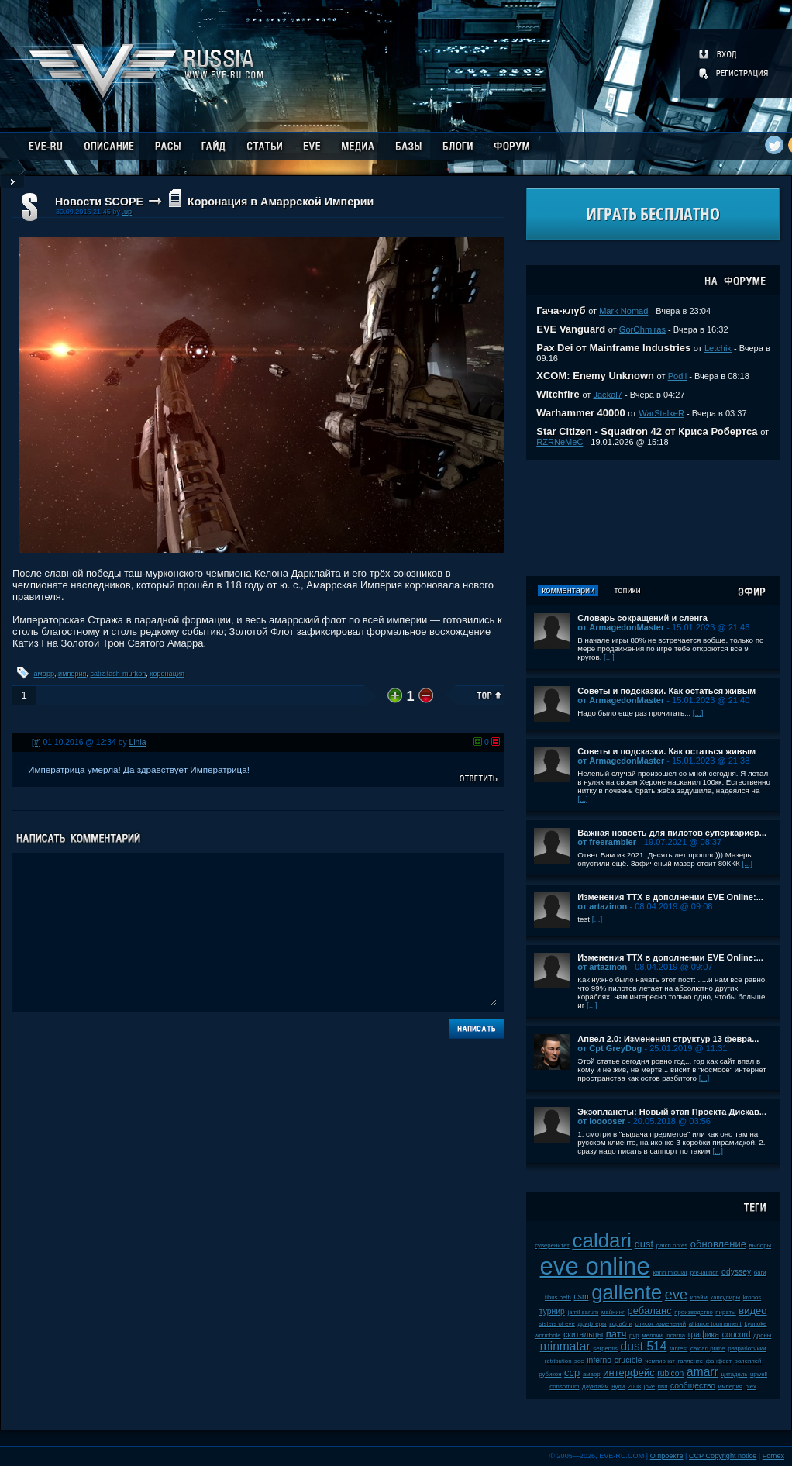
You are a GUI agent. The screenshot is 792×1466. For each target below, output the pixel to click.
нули (618, 1386)
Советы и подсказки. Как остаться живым (666, 690)
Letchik (718, 348)
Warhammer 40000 (580, 413)
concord (736, 1334)
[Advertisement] (653, 518)
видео (752, 1310)
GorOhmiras (642, 329)
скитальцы (583, 1334)
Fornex (773, 1456)
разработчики (747, 1348)
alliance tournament (715, 1323)
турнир (552, 1311)
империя (72, 674)
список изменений (660, 1323)
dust (644, 1244)
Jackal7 (607, 394)
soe (579, 1360)
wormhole (548, 1335)
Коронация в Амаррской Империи (281, 201)
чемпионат (660, 1360)
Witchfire (558, 394)
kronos (752, 1297)
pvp (634, 1335)
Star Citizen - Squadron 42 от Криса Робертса (646, 431)
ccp (572, 1372)
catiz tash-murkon (118, 674)
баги (760, 1272)
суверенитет (552, 1245)
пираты (725, 1312)
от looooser (601, 1121)
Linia (137, 742)
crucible (628, 1360)
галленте (690, 1360)
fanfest (678, 1348)
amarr (702, 1371)
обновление (718, 1244)
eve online (595, 1266)
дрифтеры (591, 1323)
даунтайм (595, 1386)
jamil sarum (582, 1312)
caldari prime (707, 1348)
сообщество (692, 1385)
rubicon (670, 1373)
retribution (558, 1360)
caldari (602, 1240)
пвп (663, 1386)
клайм (699, 1297)
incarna (676, 1335)
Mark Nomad (623, 311)
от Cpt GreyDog (609, 1048)
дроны (762, 1335)
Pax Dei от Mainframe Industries (613, 348)
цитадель (734, 1374)
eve (676, 1294)
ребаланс (649, 1310)
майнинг (613, 1312)
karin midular (670, 1272)
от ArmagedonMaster (620, 627)
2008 (634, 1386)
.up (127, 212)
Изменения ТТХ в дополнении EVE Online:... (670, 897)
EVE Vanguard (570, 329)
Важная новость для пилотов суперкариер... (671, 832)
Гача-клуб (560, 310)
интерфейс (628, 1372)
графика (703, 1334)
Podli (677, 376)
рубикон (550, 1374)
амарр (44, 674)
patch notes (671, 1245)
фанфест (719, 1360)
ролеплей (748, 1360)
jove (649, 1386)
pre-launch (704, 1272)
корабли (620, 1323)
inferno (599, 1360)
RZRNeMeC (559, 442)
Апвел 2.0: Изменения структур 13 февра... (668, 1038)
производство (693, 1312)
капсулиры (726, 1297)
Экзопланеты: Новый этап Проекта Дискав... (671, 1111)
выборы (760, 1245)
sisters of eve (557, 1323)
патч (616, 1334)
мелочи (652, 1335)
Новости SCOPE (99, 201)
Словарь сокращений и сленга (642, 618)
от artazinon (602, 906)
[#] (36, 742)
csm (580, 1296)
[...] (609, 657)
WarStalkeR (661, 413)
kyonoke (755, 1323)
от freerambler (606, 842)
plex (751, 1386)
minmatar (565, 1346)
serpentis (605, 1348)
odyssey (736, 1272)
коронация (167, 674)
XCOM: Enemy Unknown (595, 375)
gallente (626, 1292)
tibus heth (558, 1297)
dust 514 (644, 1346)
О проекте (667, 1456)
